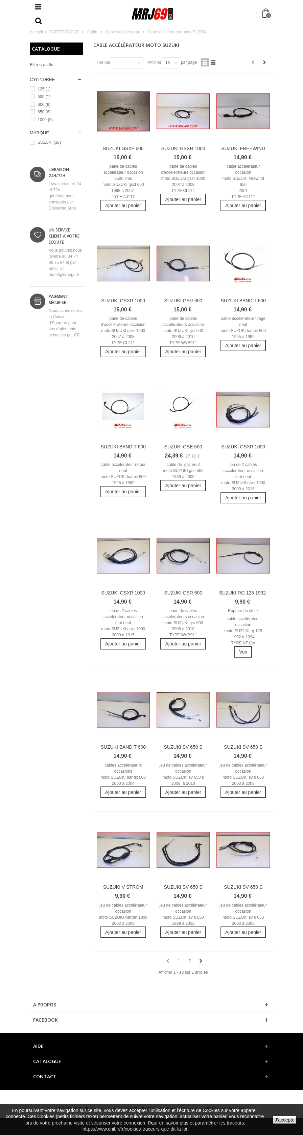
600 (44, 104)
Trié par (104, 62)
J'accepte (285, 1120)
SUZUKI (49, 142)
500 (44, 96)
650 (44, 112)
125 (44, 89)
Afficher (154, 62)
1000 (45, 119)
